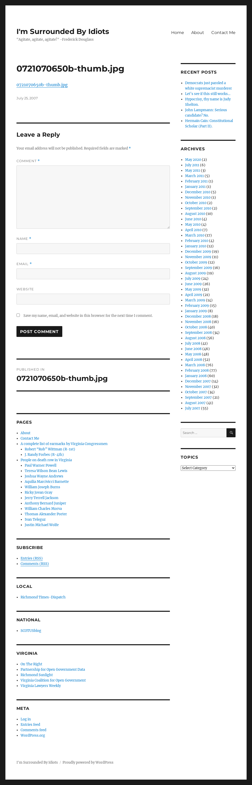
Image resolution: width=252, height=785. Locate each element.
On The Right (31, 664)
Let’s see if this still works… (207, 94)
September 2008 (198, 332)
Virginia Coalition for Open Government (53, 680)
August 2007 (195, 403)
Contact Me (223, 32)
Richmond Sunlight (37, 675)
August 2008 (195, 338)
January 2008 (196, 376)
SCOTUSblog (31, 631)
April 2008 (193, 359)
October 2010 (195, 203)
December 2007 (198, 381)
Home (177, 32)
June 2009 (193, 284)
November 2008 (198, 322)
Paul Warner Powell (40, 465)
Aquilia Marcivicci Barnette (47, 481)
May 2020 (193, 160)
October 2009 (196, 262)
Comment (28, 161)
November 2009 (198, 257)
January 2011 (195, 187)
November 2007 (198, 387)
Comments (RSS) (35, 564)
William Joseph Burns (42, 487)
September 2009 (198, 268)
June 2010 (193, 219)
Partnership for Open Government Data (53, 669)
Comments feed (33, 730)
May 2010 (193, 224)
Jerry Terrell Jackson (41, 498)
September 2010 (198, 208)
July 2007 (192, 408)
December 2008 (198, 316)
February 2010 (196, 241)
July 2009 (193, 278)
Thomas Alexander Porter (46, 514)
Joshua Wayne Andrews (44, 476)
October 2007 (196, 392)
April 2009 (193, 295)
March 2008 (195, 365)
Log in (26, 719)
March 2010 (194, 235)
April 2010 (193, 230)
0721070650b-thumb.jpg (42, 84)
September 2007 (198, 397)
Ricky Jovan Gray (38, 492)
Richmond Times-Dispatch (43, 597)
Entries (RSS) (32, 558)
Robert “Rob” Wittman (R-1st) (50, 449)
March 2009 (195, 300)
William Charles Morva (43, 509)
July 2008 (192, 343)
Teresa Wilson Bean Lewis (46, 471)
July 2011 (192, 165)
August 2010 (195, 214)
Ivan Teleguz (35, 519)
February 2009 (197, 305)
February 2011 (196, 181)
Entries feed (30, 724)
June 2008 (193, 349)
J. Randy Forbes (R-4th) (44, 454)
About (197, 32)
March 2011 (194, 176)
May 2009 (193, 289)
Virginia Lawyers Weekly (41, 686)
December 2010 (197, 192)
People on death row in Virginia (46, 460)
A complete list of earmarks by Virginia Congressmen (64, 444)
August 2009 (195, 273)
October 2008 (196, 327)
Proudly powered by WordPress (88, 762)
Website (25, 289)
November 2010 (198, 197)
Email (24, 264)
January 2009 (196, 311)
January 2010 (195, 246)
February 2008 (197, 370)
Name (23, 239)
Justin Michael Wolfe (42, 525)
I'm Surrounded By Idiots (62, 31)
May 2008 (193, 354)
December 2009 (198, 251)
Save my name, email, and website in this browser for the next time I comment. (88, 315)
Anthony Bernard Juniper (45, 503)
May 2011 (192, 170)
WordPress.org (33, 735)
